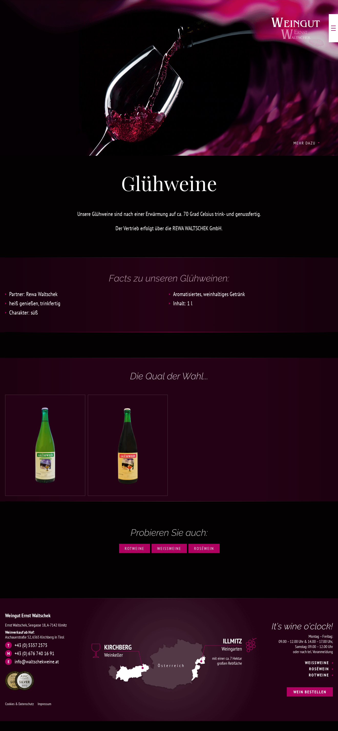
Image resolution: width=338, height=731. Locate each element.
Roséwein (204, 548)
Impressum (44, 704)
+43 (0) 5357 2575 (31, 645)
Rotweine (134, 548)
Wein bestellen (309, 691)
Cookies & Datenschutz (19, 704)
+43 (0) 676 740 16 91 (34, 653)
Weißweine (169, 548)
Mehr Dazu (304, 142)
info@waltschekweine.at (37, 661)
